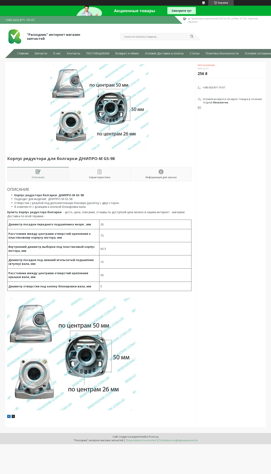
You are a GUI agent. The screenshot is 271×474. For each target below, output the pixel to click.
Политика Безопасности (222, 53)
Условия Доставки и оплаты (164, 53)
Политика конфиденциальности (178, 440)
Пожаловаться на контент (141, 440)
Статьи (194, 53)
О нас (57, 53)
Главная (22, 53)
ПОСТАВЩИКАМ (97, 53)
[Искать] (192, 36)
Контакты (73, 53)
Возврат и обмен (127, 53)
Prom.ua (154, 436)
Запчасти (40, 53)
